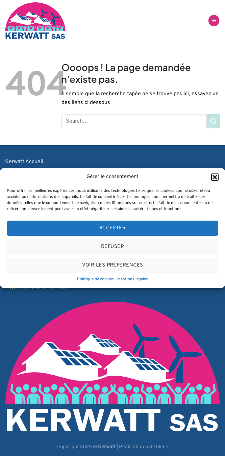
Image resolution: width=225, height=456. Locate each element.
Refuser (112, 247)
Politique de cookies (95, 279)
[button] (214, 177)
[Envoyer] (213, 121)
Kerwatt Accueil (24, 161)
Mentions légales (132, 279)
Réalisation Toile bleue (143, 447)
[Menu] (213, 21)
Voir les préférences (112, 265)
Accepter (112, 228)
